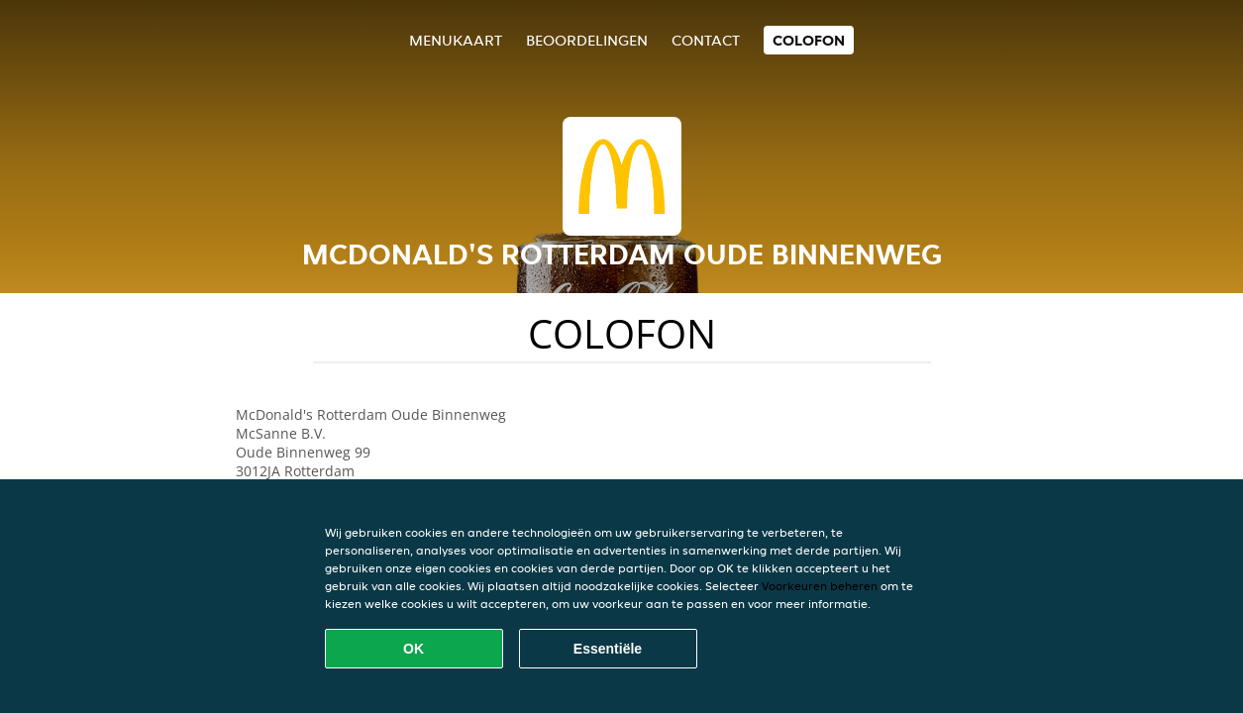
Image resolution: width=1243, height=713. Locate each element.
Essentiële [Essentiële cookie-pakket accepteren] (607, 649)
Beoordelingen (587, 40)
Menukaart (455, 40)
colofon (809, 40)
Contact (706, 40)
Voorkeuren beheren (820, 585)
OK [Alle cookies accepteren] (413, 649)
